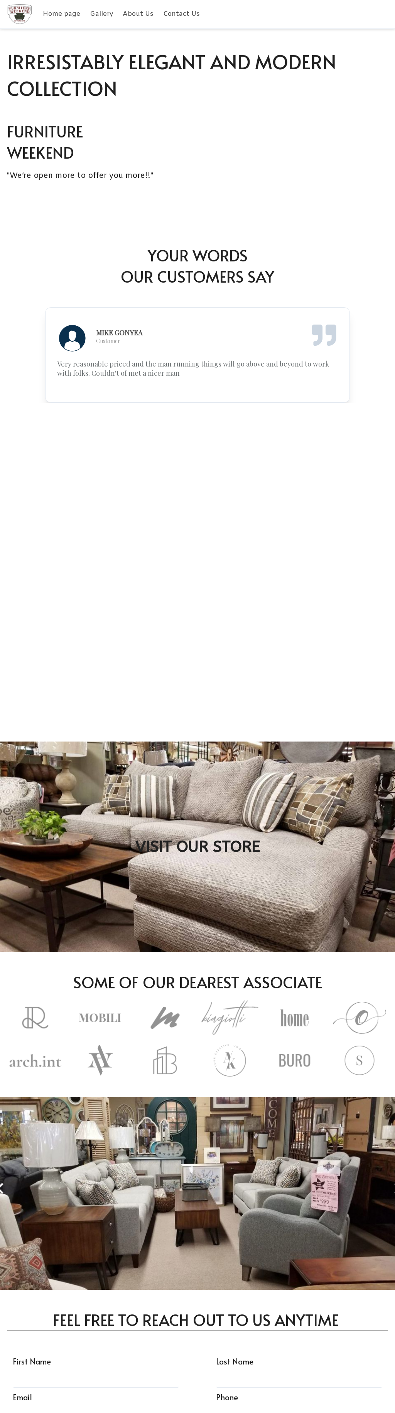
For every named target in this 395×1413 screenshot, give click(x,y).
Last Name (234, 1361)
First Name (32, 1361)
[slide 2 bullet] (201, 396)
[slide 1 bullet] (192, 396)
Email (22, 1397)
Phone (227, 1397)
